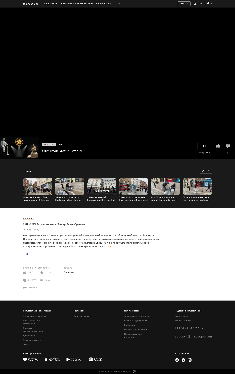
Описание (28, 218)
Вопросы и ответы (183, 320)
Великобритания (76, 224)
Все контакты (181, 316)
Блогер (61, 224)
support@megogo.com (193, 336)
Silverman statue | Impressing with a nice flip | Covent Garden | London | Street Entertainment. (101, 199)
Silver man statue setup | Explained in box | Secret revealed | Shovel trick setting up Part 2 (68, 199)
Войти (208, 4)
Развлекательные (46, 224)
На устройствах (131, 311)
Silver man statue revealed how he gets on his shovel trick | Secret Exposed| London (196, 199)
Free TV (184, 3)
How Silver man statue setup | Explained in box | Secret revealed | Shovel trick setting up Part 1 (164, 199)
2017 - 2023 (29, 224)
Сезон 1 (28, 171)
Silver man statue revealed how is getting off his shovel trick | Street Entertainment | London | (133, 199)
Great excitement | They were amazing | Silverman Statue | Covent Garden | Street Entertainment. (36, 199)
